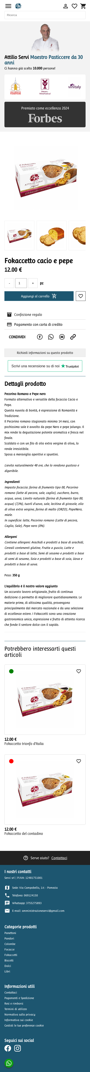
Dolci (7, 966)
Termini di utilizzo (15, 1009)
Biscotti (9, 960)
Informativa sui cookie (18, 1020)
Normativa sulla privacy (19, 1014)
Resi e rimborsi (13, 1003)
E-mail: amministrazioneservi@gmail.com (38, 910)
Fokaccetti (10, 955)
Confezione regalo (28, 315)
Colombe (9, 944)
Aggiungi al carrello (39, 296)
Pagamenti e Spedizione (19, 998)
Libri (7, 971)
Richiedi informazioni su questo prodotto (45, 353)
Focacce (9, 949)
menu (8, 6)
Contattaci (59, 858)
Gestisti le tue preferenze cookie (24, 1025)
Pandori (9, 938)
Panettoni (10, 933)
